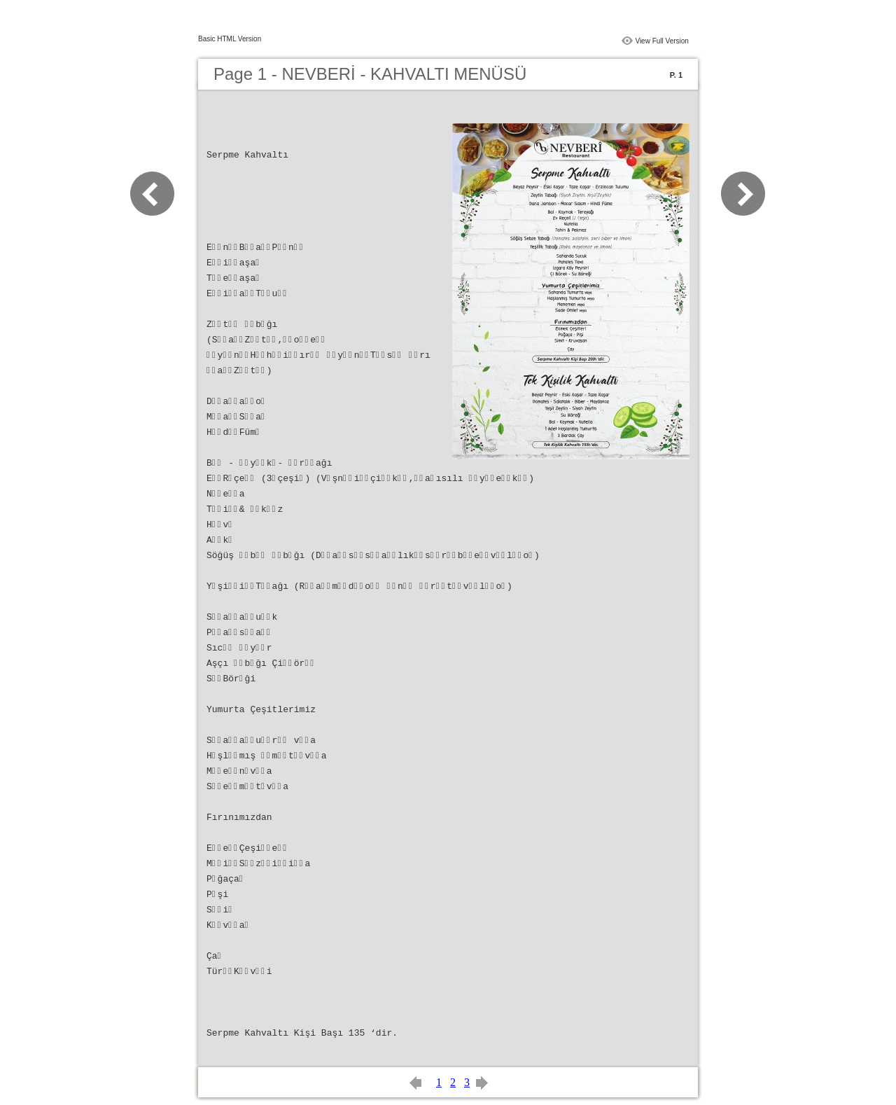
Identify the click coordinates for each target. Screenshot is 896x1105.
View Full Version (662, 41)
